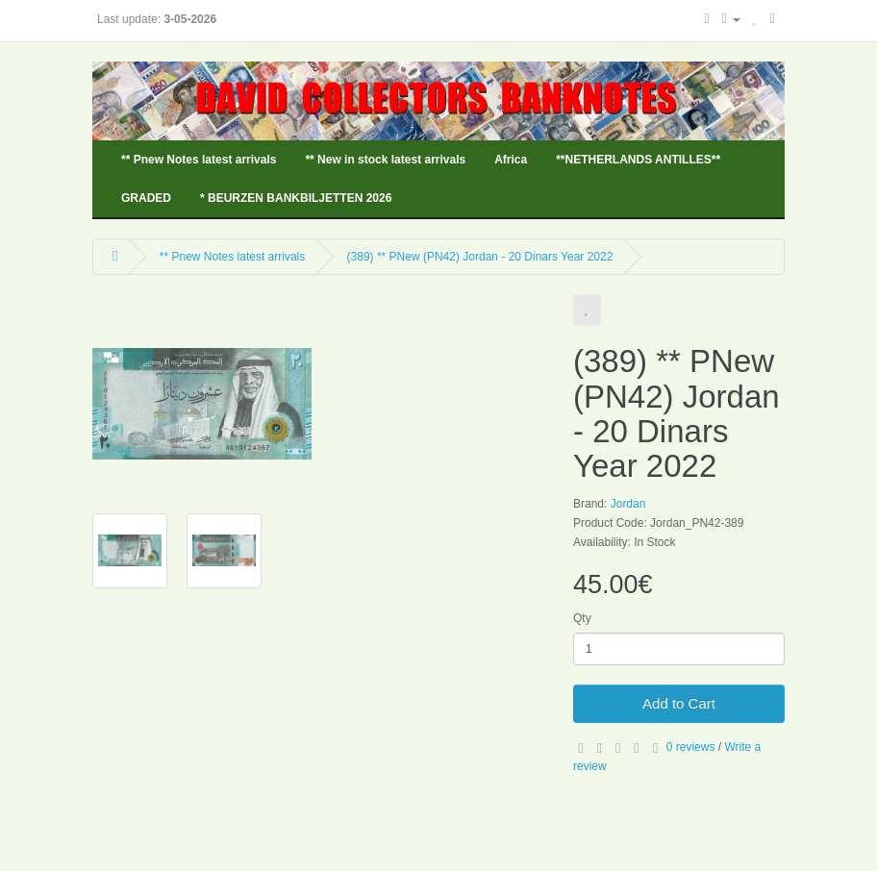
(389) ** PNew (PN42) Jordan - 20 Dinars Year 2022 (480, 256)
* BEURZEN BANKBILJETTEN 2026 (295, 198)
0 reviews (690, 747)
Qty (582, 618)
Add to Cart (678, 703)
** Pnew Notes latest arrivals (198, 159)
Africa (510, 159)
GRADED (146, 198)
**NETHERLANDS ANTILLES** (638, 159)
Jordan (628, 503)
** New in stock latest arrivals (385, 159)
